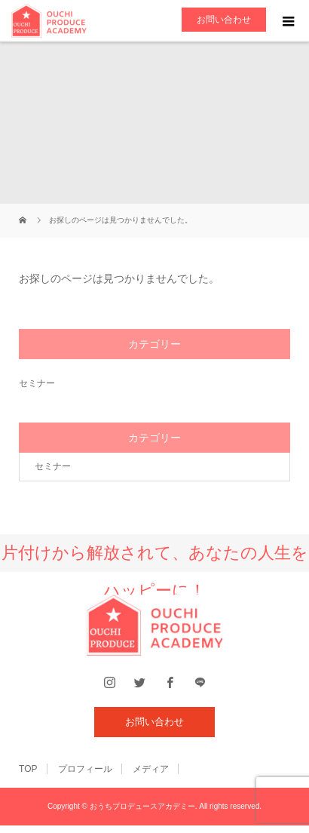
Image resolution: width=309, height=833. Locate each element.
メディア (151, 769)
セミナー (37, 383)
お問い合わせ (224, 19)
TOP (28, 769)
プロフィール (85, 769)
